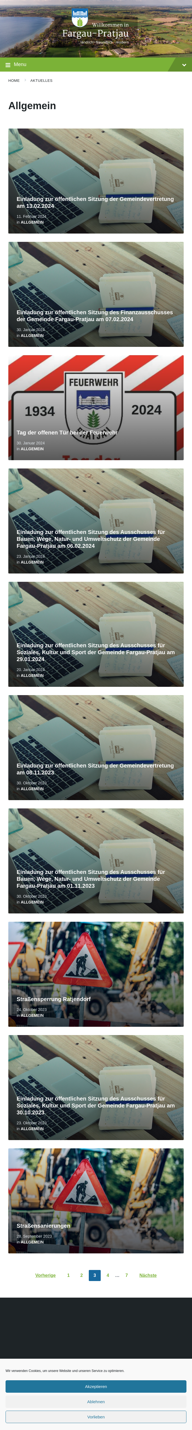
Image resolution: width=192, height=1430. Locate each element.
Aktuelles (42, 80)
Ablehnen (96, 1401)
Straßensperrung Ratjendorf (54, 999)
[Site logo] (96, 46)
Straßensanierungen (43, 1226)
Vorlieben (96, 1417)
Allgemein (32, 222)
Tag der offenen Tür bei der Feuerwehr (67, 432)
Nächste (147, 1275)
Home (14, 80)
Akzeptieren (96, 1386)
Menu (96, 65)
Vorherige (45, 1275)
